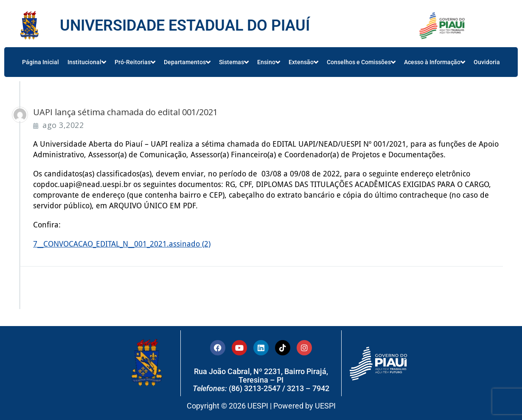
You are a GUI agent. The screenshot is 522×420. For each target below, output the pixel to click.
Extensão (303, 62)
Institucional (86, 62)
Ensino (268, 62)
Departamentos (187, 62)
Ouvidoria (487, 62)
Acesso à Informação (434, 62)
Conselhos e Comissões (361, 62)
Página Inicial (40, 62)
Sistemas (234, 62)
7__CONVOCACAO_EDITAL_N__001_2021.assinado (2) (121, 243)
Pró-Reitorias (135, 62)
